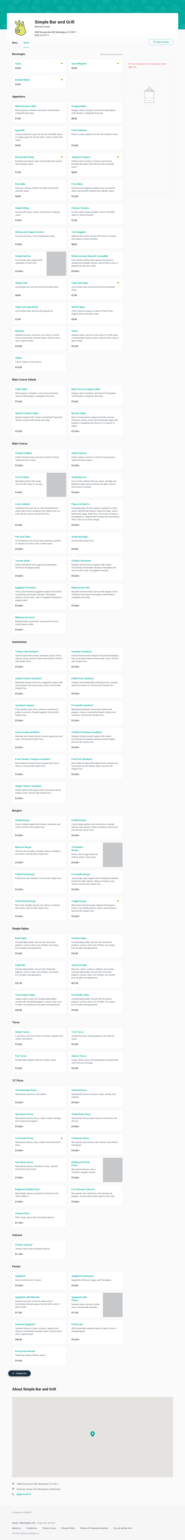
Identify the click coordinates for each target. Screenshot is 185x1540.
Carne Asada (19, 477)
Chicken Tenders (78, 208)
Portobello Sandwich (80, 705)
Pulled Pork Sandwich (80, 678)
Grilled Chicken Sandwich (26, 678)
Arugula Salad (76, 106)
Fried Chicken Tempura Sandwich (30, 759)
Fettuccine (74, 1324)
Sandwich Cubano (22, 705)
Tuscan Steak (20, 560)
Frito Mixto (74, 184)
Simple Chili (19, 283)
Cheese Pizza (20, 1213)
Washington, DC (25, 1523)
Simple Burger (20, 820)
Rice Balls (18, 184)
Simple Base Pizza (78, 1114)
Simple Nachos (20, 256)
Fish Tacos (18, 1056)
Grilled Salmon (76, 453)
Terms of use (46, 1528)
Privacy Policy (66, 1528)
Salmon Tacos (76, 1056)
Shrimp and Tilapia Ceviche (27, 232)
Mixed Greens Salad (23, 106)
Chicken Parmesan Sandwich (84, 732)
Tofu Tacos (75, 1032)
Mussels (17, 331)
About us (14, 1528)
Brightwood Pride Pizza (78, 1164)
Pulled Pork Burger (22, 874)
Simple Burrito (76, 477)
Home (12, 1523)
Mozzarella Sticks (22, 157)
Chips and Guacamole (24, 307)
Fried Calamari (76, 130)
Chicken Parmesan (79, 560)
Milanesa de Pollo (78, 587)
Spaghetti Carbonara (80, 1276)
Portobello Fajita (77, 994)
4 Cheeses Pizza (77, 1138)
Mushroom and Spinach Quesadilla (87, 256)
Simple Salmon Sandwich (26, 786)
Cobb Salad (19, 389)
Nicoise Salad (76, 413)
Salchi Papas (75, 307)
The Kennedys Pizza (23, 1090)
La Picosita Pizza (22, 1138)
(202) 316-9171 (39, 35)
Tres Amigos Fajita (22, 994)
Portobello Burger (78, 874)
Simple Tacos (20, 1032)
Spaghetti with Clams (76, 1299)
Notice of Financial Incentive (92, 1528)
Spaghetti (18, 1276)
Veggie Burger (76, 901)
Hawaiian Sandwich (79, 651)
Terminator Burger (75, 849)
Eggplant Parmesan (23, 587)
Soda (15, 63)
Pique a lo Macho (78, 504)
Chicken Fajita (76, 938)
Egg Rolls (17, 130)
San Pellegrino (76, 63)
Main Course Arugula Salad (83, 389)
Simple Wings (20, 208)
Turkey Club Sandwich (24, 651)
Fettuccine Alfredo (23, 1351)
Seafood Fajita (76, 965)
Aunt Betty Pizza (21, 1162)
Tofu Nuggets (76, 232)
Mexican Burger (21, 847)
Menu (12, 43)
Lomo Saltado (20, 504)
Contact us (29, 1528)
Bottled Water (20, 79)
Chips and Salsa (77, 283)
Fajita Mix (18, 965)
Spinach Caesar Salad (24, 413)
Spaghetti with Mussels (25, 1297)
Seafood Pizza (76, 1090)
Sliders (16, 357)
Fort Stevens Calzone (80, 1189)
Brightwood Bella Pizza (25, 1189)
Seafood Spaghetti (23, 1324)
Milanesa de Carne (22, 617)
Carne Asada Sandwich (25, 732)
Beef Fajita (18, 938)
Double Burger (76, 820)
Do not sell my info (120, 1528)
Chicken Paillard (21, 453)
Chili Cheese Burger (23, 901)
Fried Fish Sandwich (79, 759)
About (23, 43)
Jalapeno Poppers (78, 157)
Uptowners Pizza (21, 1114)
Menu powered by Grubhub (108, 54)
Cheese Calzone (21, 1244)
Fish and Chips (20, 536)
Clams (72, 331)
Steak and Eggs (77, 536)
